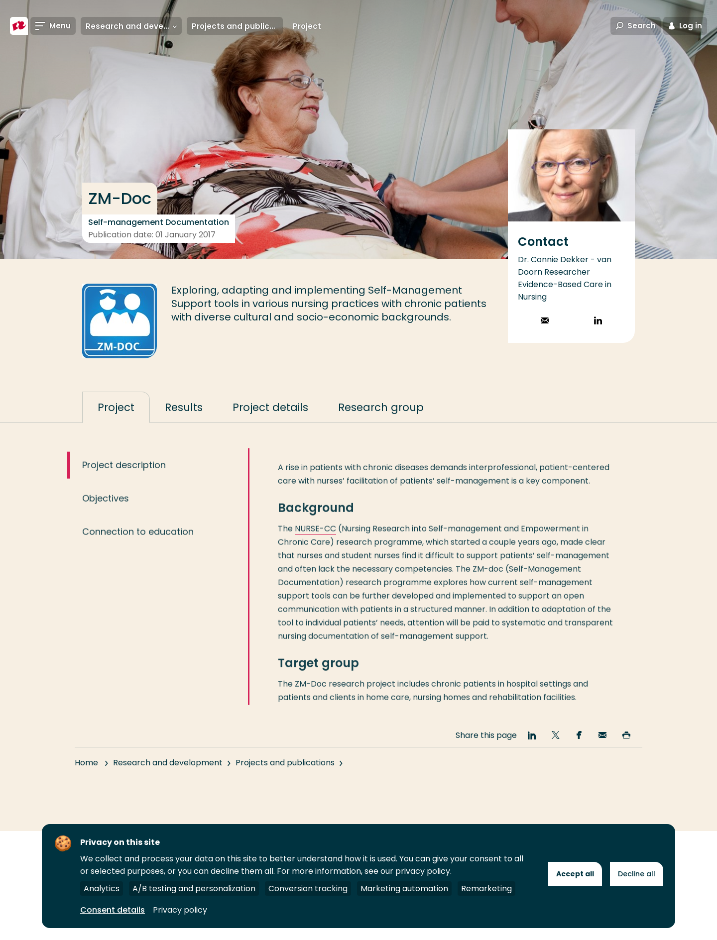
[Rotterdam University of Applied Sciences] (19, 26)
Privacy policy (180, 910)
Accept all (575, 874)
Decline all (636, 874)
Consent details (112, 910)
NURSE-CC (315, 538)
